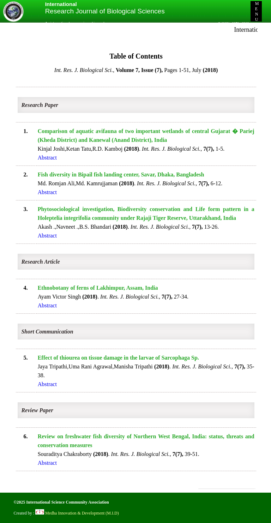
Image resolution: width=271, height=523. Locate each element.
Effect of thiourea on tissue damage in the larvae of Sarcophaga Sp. (118, 358)
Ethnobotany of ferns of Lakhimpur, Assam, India (98, 288)
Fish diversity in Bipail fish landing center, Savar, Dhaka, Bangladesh (121, 175)
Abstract (47, 158)
